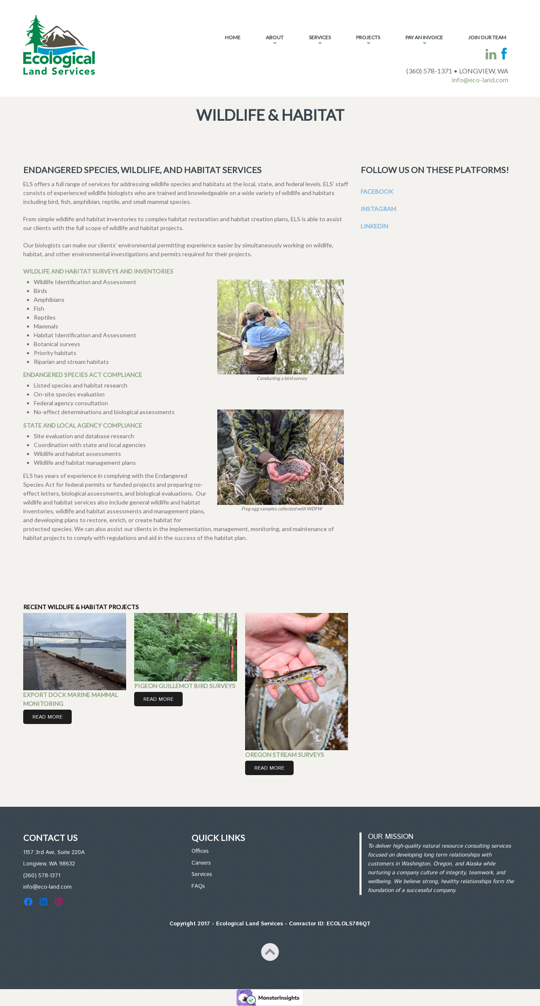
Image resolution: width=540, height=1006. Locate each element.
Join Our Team (487, 37)
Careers (201, 863)
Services (314, 41)
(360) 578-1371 (41, 876)
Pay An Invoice (419, 41)
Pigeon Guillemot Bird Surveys (184, 685)
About (269, 41)
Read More (47, 717)
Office (199, 851)
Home (232, 37)
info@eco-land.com (480, 80)
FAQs (198, 886)
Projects (363, 41)
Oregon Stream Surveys (284, 754)
